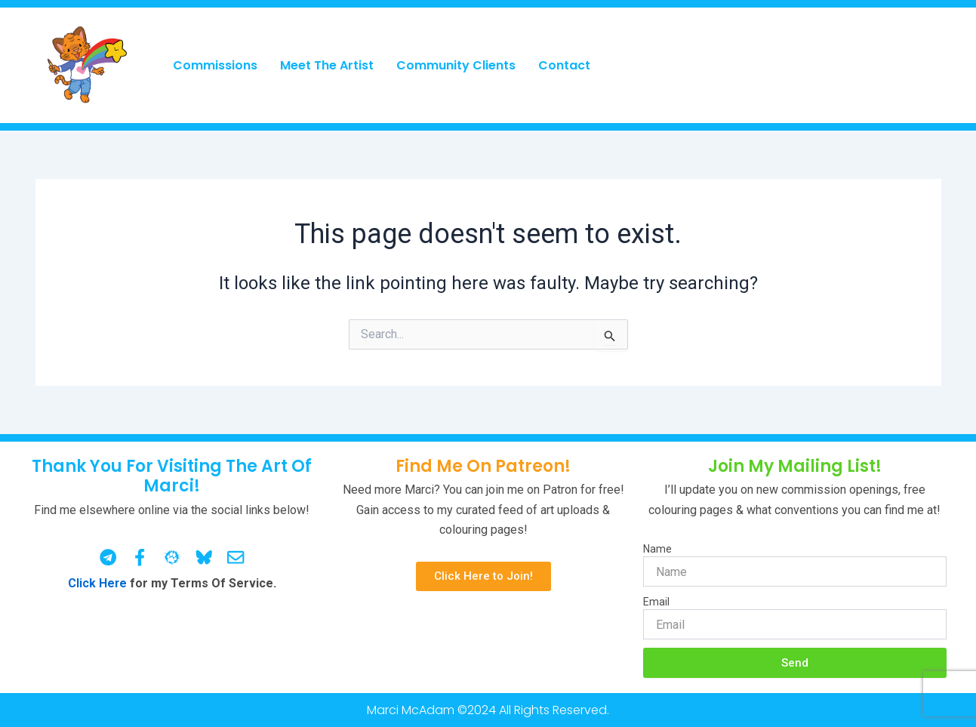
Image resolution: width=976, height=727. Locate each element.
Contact (564, 65)
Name (657, 549)
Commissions (215, 65)
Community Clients (456, 65)
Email (656, 602)
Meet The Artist (327, 65)
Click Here (97, 583)
